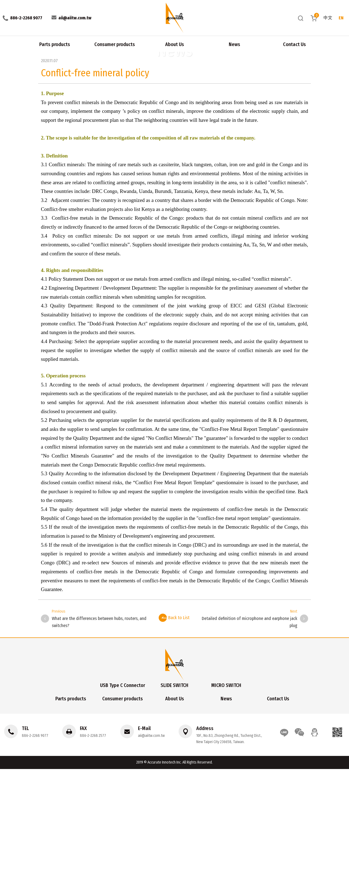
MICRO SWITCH (226, 794)
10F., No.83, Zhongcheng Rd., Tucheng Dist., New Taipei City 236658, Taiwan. (228, 847)
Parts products (54, 44)
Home (5, 54)
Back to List (174, 726)
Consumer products (114, 44)
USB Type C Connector (123, 794)
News (234, 44)
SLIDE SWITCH (174, 794)
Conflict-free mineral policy (46, 54)
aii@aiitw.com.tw (151, 844)
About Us (174, 44)
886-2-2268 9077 (35, 844)
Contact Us (294, 44)
